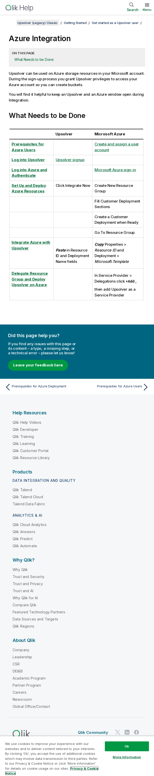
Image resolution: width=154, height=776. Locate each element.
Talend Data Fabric (29, 504)
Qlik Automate (25, 545)
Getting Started (75, 23)
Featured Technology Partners (39, 612)
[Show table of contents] (10, 23)
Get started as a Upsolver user (115, 23)
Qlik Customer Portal (30, 450)
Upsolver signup (70, 159)
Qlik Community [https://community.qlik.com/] (93, 732)
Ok (127, 746)
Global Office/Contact (31, 706)
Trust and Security (28, 576)
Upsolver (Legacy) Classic (37, 23)
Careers (19, 692)
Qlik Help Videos (27, 422)
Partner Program (27, 685)
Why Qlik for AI (25, 597)
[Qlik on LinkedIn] (127, 732)
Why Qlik (20, 569)
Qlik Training (23, 436)
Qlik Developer (25, 429)
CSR (16, 664)
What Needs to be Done (34, 59)
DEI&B (18, 671)
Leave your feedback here (38, 364)
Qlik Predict (23, 538)
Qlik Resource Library (31, 457)
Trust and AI (23, 590)
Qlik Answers (24, 531)
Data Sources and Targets (35, 619)
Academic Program (29, 678)
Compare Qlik (24, 605)
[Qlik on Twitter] (117, 732)
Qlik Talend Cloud (28, 496)
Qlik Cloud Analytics (30, 524)
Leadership (22, 657)
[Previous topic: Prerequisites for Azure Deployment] (40, 387)
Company (21, 649)
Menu (147, 10)
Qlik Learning (24, 443)
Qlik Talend (22, 489)
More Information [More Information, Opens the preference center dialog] (127, 757)
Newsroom (22, 699)
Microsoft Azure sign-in (115, 169)
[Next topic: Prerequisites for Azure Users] (114, 387)
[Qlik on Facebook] (136, 732)
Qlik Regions (23, 626)
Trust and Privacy (28, 583)
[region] (77, 756)
